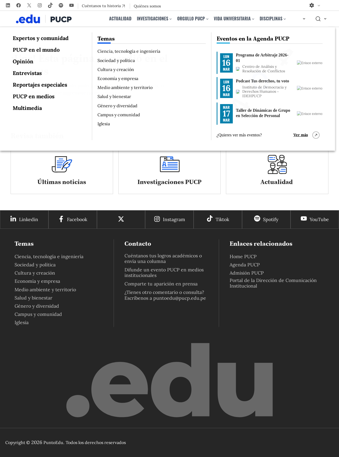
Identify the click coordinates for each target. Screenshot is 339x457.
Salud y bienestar (33, 298)
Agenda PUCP (245, 265)
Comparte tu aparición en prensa (161, 284)
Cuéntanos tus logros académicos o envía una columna (163, 258)
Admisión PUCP (247, 273)
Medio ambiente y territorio (45, 289)
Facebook (77, 219)
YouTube (319, 219)
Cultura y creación (35, 273)
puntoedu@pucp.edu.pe (179, 298)
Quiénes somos (147, 6)
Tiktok (222, 219)
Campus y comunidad (38, 314)
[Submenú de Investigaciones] (170, 18)
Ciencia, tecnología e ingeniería (49, 256)
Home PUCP (243, 256)
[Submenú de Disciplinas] (284, 18)
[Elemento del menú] (299, 19)
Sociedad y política (35, 265)
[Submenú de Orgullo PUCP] (207, 18)
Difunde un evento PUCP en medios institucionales (164, 272)
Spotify (270, 219)
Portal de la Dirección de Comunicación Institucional (273, 283)
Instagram (174, 219)
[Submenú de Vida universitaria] (253, 18)
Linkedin (28, 219)
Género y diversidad (37, 306)
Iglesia (22, 322)
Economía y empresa (37, 281)
